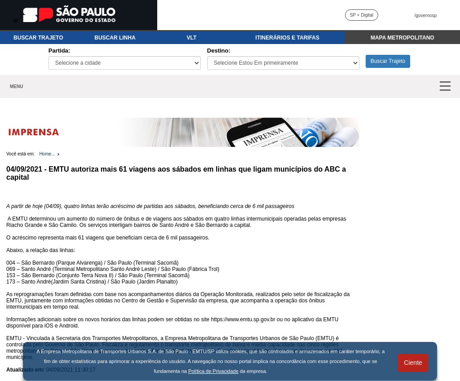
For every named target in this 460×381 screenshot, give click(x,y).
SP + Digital (361, 15)
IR (15, 20)
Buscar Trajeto (388, 61)
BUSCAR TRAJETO (38, 38)
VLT (192, 38)
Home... (47, 153)
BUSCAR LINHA (114, 38)
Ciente (413, 362)
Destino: (218, 50)
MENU (16, 86)
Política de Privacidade (213, 371)
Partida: (59, 50)
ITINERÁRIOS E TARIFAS (287, 38)
